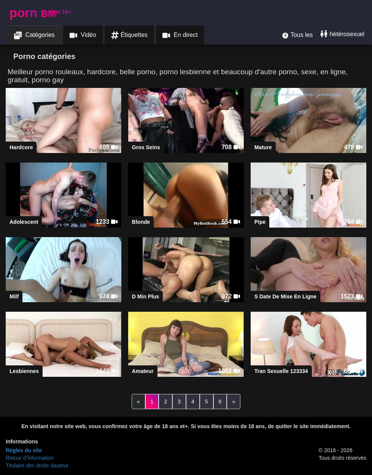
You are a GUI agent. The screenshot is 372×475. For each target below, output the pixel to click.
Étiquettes (129, 35)
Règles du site (24, 450)
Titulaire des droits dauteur (37, 465)
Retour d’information (30, 458)
